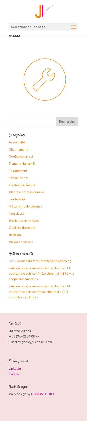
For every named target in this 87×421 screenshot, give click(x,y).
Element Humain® (22, 163)
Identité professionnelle (26, 192)
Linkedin (15, 368)
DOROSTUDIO (42, 394)
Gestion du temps (22, 185)
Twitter (14, 374)
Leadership (17, 199)
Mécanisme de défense (25, 206)
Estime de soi (18, 178)
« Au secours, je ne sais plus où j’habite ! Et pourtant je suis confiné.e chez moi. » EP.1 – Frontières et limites (40, 291)
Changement (18, 149)
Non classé (17, 213)
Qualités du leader (22, 227)
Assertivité (17, 142)
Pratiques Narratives (24, 221)
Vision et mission (21, 242)
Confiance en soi (21, 156)
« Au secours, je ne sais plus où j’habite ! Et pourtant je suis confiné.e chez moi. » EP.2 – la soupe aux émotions (41, 273)
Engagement (18, 171)
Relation (15, 235)
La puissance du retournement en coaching (40, 261)
